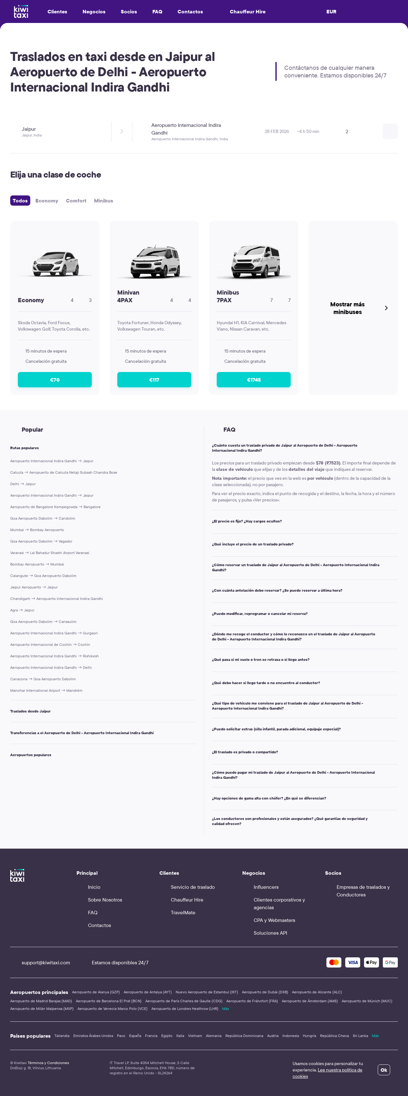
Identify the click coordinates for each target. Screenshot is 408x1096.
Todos (20, 200)
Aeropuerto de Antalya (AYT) (148, 992)
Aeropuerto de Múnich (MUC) (367, 1000)
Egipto (166, 1035)
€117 (154, 379)
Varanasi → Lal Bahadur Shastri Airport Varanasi (49, 552)
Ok (384, 1070)
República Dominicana (244, 1035)
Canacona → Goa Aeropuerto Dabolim (43, 678)
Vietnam (195, 1035)
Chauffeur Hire (242, 11)
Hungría (309, 1035)
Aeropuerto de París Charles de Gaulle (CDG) (183, 1000)
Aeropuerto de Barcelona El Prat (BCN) (109, 1000)
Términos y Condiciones (48, 1062)
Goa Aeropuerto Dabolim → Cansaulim (43, 621)
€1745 (254, 379)
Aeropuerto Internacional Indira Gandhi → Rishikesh (54, 656)
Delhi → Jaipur (23, 483)
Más (225, 1008)
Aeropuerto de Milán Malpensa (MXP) (42, 1008)
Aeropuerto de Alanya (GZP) (96, 992)
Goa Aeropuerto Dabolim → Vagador (41, 541)
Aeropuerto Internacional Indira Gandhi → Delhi (51, 667)
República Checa (334, 1035)
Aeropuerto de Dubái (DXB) (265, 992)
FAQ (157, 11)
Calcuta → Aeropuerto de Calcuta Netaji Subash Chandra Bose (63, 472)
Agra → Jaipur (22, 610)
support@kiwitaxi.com (40, 962)
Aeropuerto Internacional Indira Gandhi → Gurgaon (54, 633)
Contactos (190, 11)
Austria (273, 1035)
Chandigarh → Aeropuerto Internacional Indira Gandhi (56, 598)
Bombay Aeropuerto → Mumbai (37, 564)
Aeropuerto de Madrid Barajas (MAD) (41, 1000)
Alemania (214, 1035)
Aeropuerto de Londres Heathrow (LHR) (184, 1008)
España (135, 1035)
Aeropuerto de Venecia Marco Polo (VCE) (112, 1008)
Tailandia (62, 1035)
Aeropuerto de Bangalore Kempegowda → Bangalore (55, 506)
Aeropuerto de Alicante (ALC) (317, 992)
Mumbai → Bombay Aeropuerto (37, 529)
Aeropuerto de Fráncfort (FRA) (252, 1000)
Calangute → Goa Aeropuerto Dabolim (43, 575)
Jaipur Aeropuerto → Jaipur (34, 587)
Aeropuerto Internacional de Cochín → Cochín (50, 644)
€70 (55, 379)
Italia (180, 1035)
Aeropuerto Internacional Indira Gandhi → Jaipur (51, 460)
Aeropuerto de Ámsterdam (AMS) (310, 1000)
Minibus (103, 200)
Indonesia (290, 1035)
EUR (331, 11)
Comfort (76, 200)
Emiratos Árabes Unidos (93, 1035)
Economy (46, 200)
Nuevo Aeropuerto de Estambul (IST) (207, 992)
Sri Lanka (360, 1035)
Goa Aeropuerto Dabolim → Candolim (42, 518)
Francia (151, 1035)
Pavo (121, 1035)
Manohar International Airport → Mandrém (46, 690)
